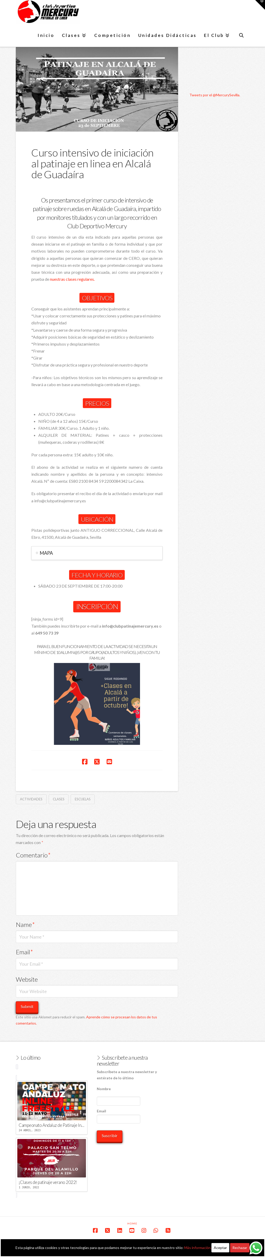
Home (132, 1223)
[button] (260, 5)
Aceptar (220, 1247)
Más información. (197, 1247)
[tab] (97, 553)
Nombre (104, 1089)
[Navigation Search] (241, 35)
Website (27, 979)
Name (25, 924)
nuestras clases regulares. (72, 279)
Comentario (33, 855)
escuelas (83, 799)
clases (58, 799)
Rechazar (239, 1247)
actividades (31, 799)
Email (24, 952)
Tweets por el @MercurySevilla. (214, 95)
